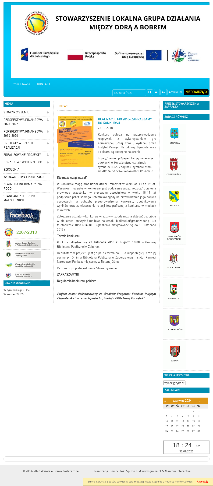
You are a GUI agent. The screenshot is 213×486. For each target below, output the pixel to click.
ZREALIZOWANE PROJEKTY (22, 155)
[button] (48, 113)
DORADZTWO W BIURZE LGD (23, 162)
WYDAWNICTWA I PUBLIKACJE (25, 177)
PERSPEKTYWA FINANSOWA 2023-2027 (23, 122)
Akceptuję (202, 481)
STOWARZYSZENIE (16, 112)
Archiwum (175, 92)
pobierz (91, 281)
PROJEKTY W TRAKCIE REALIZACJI (19, 145)
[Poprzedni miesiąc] (165, 401)
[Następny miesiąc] (199, 401)
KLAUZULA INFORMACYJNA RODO (23, 186)
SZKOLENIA (11, 169)
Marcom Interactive (178, 471)
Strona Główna (20, 84)
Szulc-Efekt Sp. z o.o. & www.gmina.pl (135, 471)
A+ (163, 92)
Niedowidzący (196, 92)
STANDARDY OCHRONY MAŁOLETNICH (20, 198)
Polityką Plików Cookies (178, 481)
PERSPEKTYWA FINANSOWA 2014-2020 (23, 134)
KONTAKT (43, 84)
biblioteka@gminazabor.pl (133, 221)
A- (156, 92)
